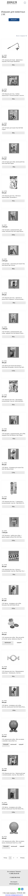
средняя (19, 642)
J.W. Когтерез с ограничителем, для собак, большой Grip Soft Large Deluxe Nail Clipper (12, 230)
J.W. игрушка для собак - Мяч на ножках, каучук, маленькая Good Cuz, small (13, 842)
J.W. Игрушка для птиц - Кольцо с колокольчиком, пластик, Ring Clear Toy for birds (13, 570)
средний (21, 744)
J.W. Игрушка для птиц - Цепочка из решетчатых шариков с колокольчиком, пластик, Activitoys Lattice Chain (13, 298)
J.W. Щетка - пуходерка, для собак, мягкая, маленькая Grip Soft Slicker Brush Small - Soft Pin (13, 808)
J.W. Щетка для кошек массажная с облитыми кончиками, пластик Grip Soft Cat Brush (13, 366)
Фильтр (14, 20)
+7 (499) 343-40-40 (14, 873)
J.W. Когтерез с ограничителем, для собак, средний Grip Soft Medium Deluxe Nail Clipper (13, 332)
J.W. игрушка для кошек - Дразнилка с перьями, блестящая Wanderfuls (12, 60)
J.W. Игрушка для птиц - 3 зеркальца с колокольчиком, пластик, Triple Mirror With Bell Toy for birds (13, 502)
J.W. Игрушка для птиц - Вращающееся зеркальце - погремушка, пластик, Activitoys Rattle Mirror (13, 672)
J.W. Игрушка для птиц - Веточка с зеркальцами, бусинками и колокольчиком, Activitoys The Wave (12, 196)
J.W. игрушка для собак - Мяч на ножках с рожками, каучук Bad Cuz (13, 740)
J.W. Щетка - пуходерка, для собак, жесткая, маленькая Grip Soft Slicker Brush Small (13, 706)
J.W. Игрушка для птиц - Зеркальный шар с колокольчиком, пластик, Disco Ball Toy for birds (13, 774)
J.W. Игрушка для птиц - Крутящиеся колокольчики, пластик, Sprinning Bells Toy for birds (12, 400)
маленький (13, 744)
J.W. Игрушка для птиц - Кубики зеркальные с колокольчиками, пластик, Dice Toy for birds (13, 94)
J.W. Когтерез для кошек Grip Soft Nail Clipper (12, 128)
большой (5, 744)
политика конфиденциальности (14, 895)
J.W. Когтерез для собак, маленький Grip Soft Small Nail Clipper (13, 162)
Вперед (22, 857)
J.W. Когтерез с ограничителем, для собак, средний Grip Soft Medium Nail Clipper (14, 434)
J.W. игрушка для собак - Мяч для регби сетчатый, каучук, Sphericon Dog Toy (13, 638)
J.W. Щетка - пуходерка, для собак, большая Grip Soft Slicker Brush (11, 604)
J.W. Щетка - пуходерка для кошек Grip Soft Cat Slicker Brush (12, 468)
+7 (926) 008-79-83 (15, 877)
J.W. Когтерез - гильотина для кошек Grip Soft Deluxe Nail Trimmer (13, 264)
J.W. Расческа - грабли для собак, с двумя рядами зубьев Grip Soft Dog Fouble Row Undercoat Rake (12, 536)
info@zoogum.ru (14, 883)
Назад (5, 857)
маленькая (8, 642)
